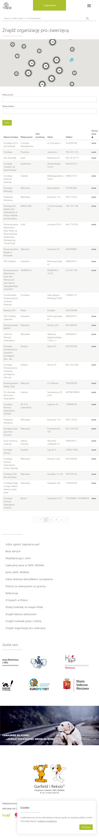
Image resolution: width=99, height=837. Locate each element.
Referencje (12, 593)
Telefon (69, 136)
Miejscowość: (8, 94)
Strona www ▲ (94, 133)
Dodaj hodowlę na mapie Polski (24, 607)
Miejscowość (27, 136)
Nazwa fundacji (11, 136)
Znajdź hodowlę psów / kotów (23, 621)
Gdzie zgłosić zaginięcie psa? (23, 544)
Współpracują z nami (18, 558)
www (93, 142)
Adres (50, 136)
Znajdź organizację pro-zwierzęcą (25, 628)
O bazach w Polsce (17, 600)
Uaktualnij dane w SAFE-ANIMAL (25, 565)
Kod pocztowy (40, 135)
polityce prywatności (47, 821)
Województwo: (8, 106)
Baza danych (13, 551)
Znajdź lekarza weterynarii (21, 614)
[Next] (66, 519)
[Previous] (35, 519)
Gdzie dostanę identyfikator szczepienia (29, 579)
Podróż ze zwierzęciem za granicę (26, 586)
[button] (72, 60)
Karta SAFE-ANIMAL (17, 572)
